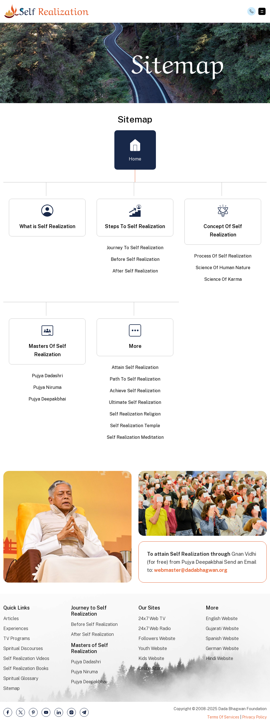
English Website (222, 618)
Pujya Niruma (47, 387)
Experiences (15, 628)
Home (135, 150)
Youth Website (152, 648)
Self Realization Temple (135, 425)
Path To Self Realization (135, 379)
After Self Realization (135, 271)
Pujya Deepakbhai (47, 399)
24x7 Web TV (151, 618)
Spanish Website (222, 638)
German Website (222, 648)
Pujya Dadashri (47, 375)
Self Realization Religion (135, 414)
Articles (11, 618)
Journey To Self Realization (135, 247)
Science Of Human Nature (223, 267)
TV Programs (16, 638)
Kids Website (151, 658)
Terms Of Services (223, 717)
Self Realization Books (25, 668)
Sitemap (11, 688)
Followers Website (156, 638)
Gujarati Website (222, 628)
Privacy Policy (254, 717)
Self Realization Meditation (135, 437)
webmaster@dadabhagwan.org (190, 570)
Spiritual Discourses (23, 648)
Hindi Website (219, 658)
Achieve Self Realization (135, 390)
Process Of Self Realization (222, 256)
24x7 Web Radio (154, 628)
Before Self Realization (135, 259)
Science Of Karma (223, 279)
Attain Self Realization (135, 367)
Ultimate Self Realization (135, 402)
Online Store (150, 668)
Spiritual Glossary (20, 678)
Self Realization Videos (26, 658)
